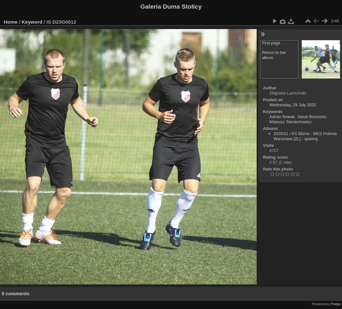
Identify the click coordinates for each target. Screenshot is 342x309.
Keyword (32, 22)
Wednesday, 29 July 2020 (292, 104)
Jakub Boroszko (311, 116)
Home (11, 22)
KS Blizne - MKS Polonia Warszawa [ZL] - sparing (305, 136)
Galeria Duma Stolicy (171, 6)
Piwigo (336, 304)
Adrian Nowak (282, 116)
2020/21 (281, 133)
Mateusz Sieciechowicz (290, 121)
